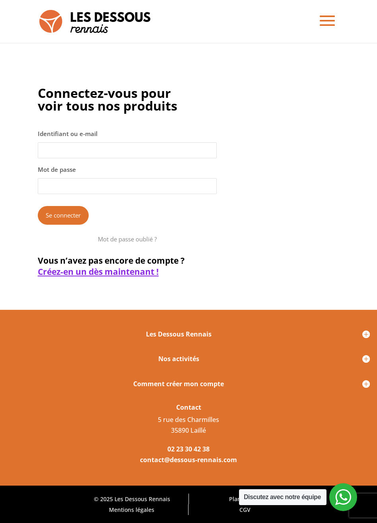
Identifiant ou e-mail (67, 134)
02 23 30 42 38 (188, 449)
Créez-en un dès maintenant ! (98, 271)
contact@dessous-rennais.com (188, 459)
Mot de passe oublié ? (127, 239)
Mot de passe (57, 169)
